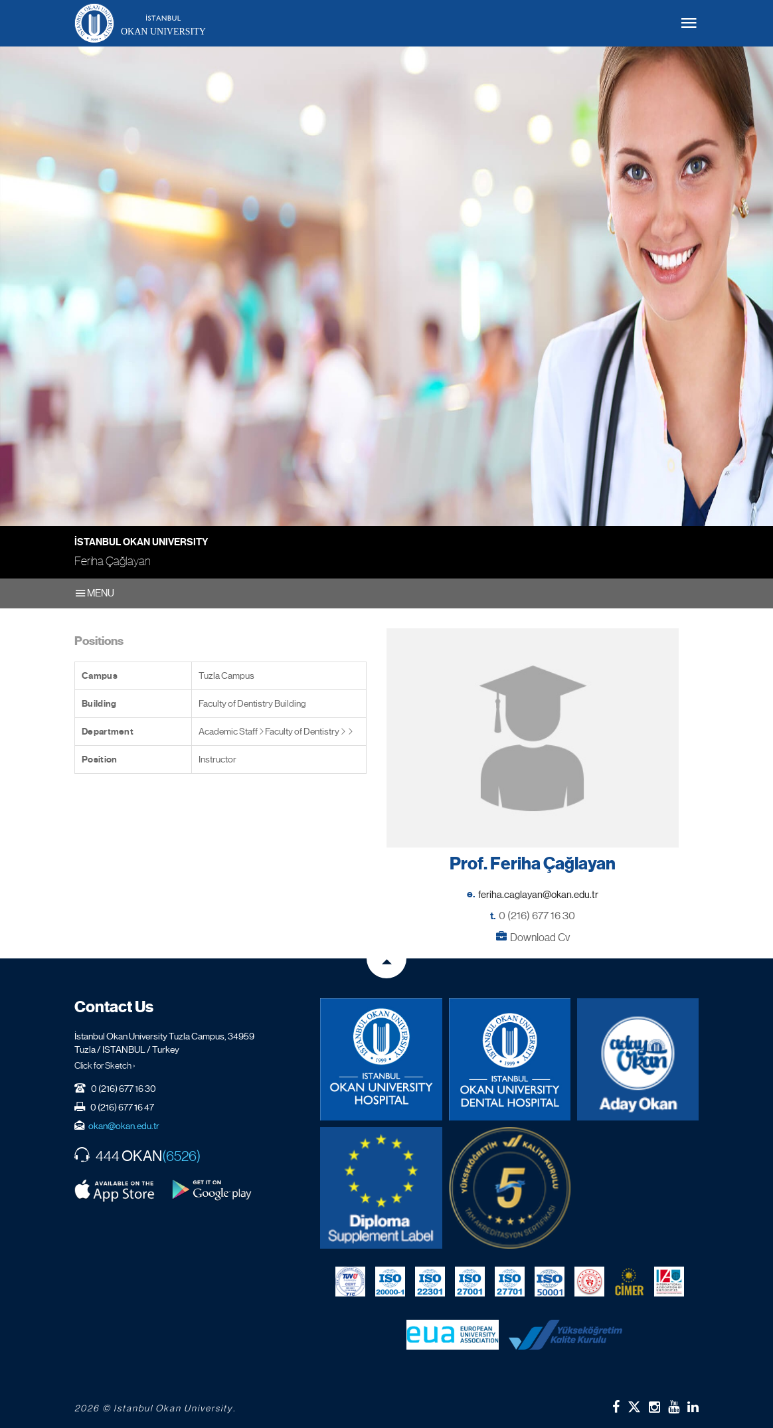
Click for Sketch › (104, 1065)
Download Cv (540, 937)
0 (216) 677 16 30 (537, 915)
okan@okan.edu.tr (123, 1125)
